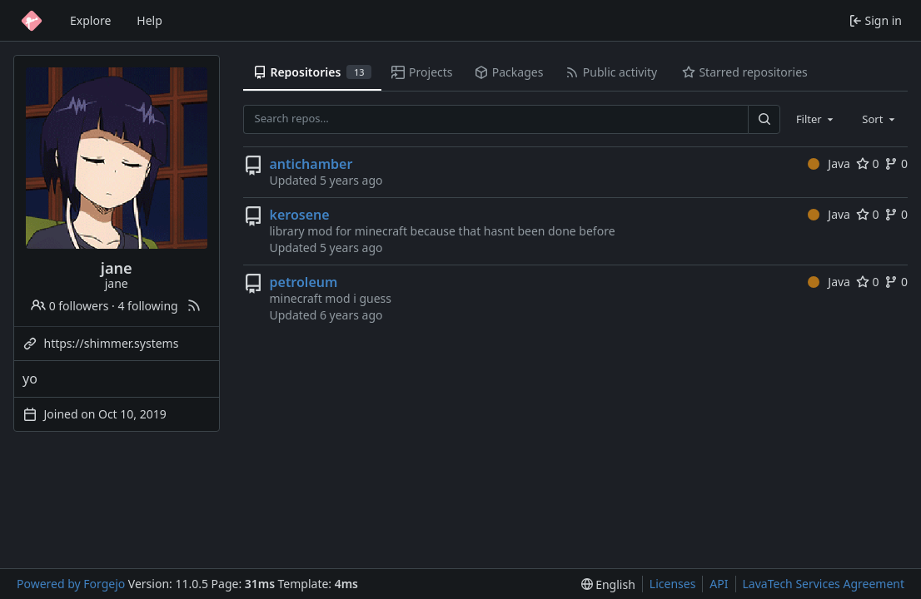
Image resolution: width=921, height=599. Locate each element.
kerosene (300, 214)
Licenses (673, 584)
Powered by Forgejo (71, 584)
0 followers (69, 306)
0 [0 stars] (867, 163)
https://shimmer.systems (111, 343)
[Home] (31, 21)
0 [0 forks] (896, 163)
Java (829, 163)
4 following (147, 306)
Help (149, 20)
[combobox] (816, 119)
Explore (90, 20)
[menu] (608, 584)
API (718, 584)
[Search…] (763, 119)
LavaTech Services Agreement (823, 584)
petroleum (304, 282)
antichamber (311, 164)
